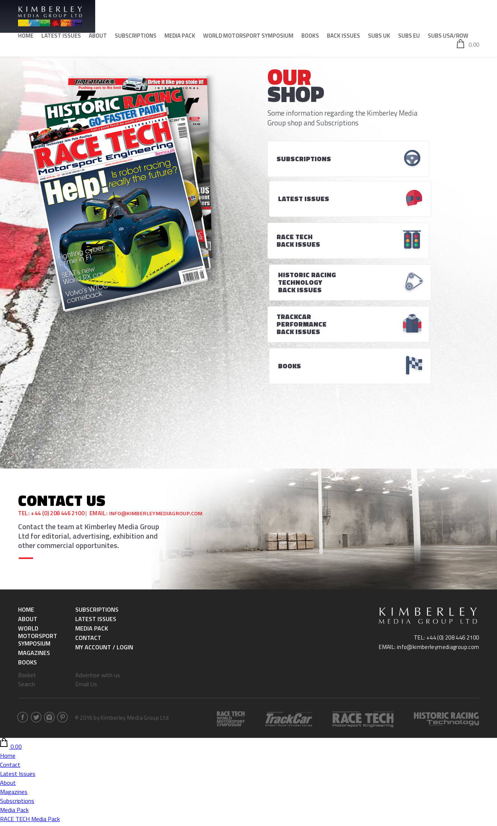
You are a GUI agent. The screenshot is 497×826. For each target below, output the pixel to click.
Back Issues (343, 38)
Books (310, 38)
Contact (88, 513)
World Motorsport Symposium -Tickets (50, 722)
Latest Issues (61, 38)
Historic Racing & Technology (37, 767)
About (98, 38)
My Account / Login (104, 523)
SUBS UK (379, 38)
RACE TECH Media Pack (30, 694)
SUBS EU (409, 38)
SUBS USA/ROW (448, 38)
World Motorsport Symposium (248, 38)
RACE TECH (15, 758)
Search (26, 560)
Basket (27, 551)
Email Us (86, 560)
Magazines (34, 528)
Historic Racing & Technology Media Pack (52, 703)
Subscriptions (136, 38)
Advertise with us (97, 551)
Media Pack (179, 38)
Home (25, 38)
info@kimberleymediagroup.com (158, 389)
